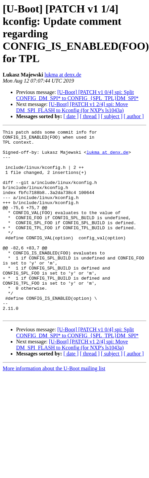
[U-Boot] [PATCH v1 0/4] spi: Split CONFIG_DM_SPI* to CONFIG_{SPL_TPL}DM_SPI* (77, 95)
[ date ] (71, 116)
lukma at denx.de (62, 75)
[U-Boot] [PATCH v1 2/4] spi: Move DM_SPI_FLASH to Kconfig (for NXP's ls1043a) (72, 107)
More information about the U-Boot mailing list (54, 406)
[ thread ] (90, 116)
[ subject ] (111, 116)
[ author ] (134, 116)
